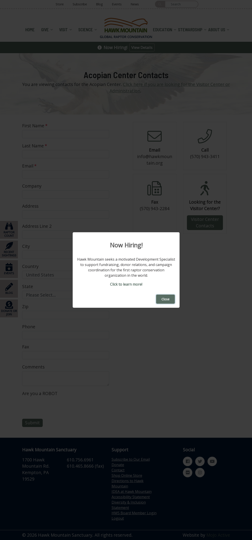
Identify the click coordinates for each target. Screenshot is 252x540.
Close (165, 299)
